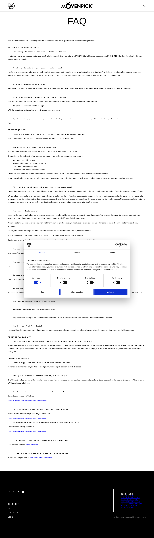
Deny (43, 292)
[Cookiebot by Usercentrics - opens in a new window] (117, 245)
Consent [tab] (41, 253)
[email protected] (32, 444)
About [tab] (112, 253)
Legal (10, 517)
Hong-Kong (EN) (129, 500)
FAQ (9, 508)
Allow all (110, 292)
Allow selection (77, 292)
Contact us (13, 513)
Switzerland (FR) (130, 502)
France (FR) (127, 496)
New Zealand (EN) (130, 507)
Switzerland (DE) (130, 498)
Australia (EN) (129, 505)
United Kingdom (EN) (132, 503)
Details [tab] (77, 253)
